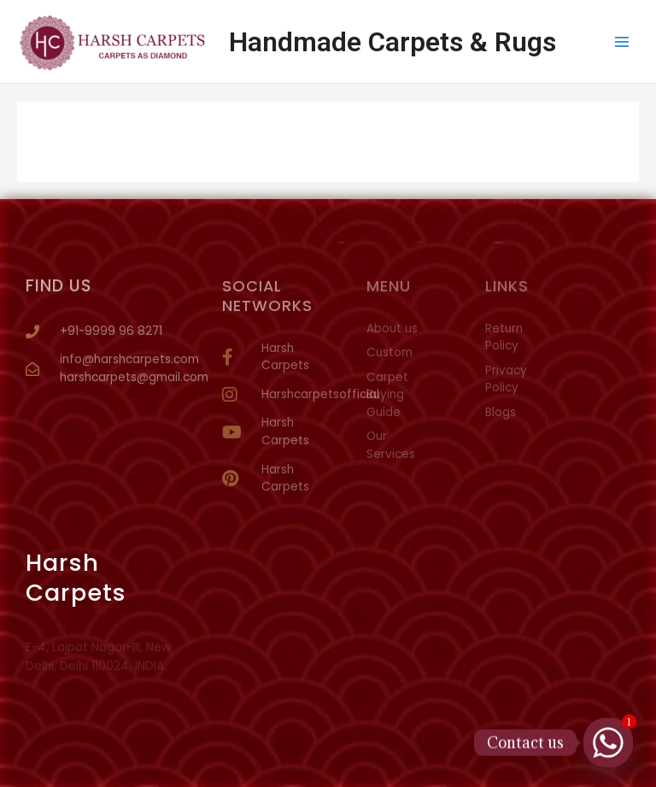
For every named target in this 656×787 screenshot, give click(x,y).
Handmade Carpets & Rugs (392, 42)
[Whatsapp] (608, 742)
